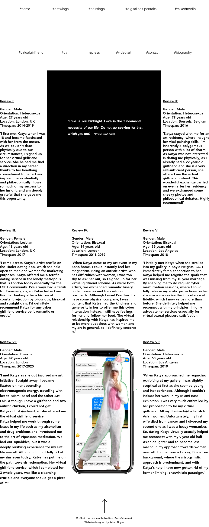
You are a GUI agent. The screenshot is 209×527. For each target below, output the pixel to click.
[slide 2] (93, 465)
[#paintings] (96, 8)
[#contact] (153, 52)
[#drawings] (60, 8)
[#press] (94, 52)
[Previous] (27, 411)
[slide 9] (112, 465)
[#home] (25, 8)
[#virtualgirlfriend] (31, 52)
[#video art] (123, 52)
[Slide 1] (89, 466)
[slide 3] (97, 465)
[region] (104, 138)
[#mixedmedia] (185, 8)
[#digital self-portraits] (141, 8)
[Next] (181, 411)
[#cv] (64, 52)
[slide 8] (108, 465)
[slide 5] (105, 465)
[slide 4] (101, 465)
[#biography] (183, 52)
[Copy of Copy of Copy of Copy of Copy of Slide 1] (116, 465)
